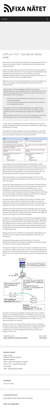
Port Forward (43, 338)
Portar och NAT (8, 355)
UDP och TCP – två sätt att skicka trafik (15, 364)
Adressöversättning (9, 359)
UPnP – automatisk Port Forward (13, 368)
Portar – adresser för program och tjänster (16, 362)
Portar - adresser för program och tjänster (15, 338)
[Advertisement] (25, 35)
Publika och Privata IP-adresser (12, 357)
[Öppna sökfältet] (47, 19)
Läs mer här (28, 398)
